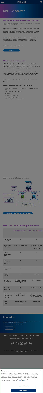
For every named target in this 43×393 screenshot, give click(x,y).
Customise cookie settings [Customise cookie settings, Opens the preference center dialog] (23, 387)
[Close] (40, 372)
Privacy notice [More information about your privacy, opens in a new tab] (22, 381)
